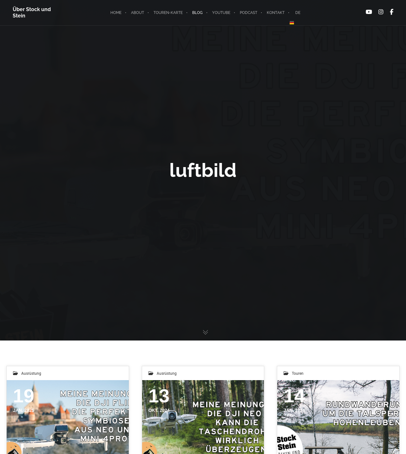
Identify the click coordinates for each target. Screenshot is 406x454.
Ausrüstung (31, 373)
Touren (298, 373)
